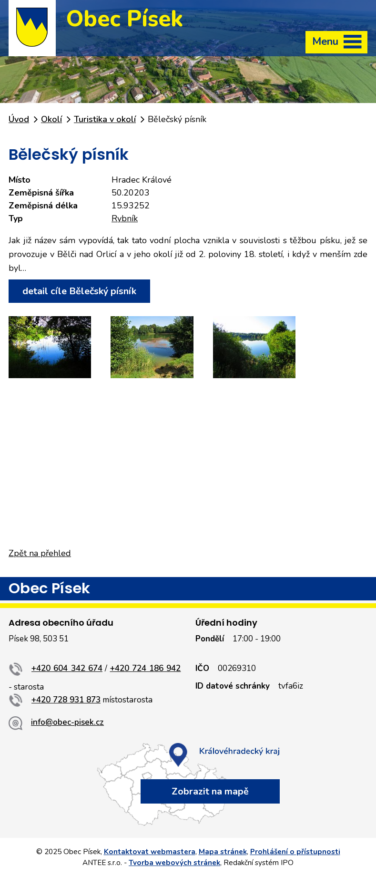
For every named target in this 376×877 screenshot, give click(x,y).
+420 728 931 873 (66, 699)
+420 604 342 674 (66, 668)
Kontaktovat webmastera (149, 851)
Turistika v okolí (105, 119)
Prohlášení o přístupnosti (295, 851)
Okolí (51, 119)
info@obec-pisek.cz (67, 722)
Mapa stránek (223, 851)
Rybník (125, 218)
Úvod (19, 119)
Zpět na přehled (40, 553)
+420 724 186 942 (145, 668)
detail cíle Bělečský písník (79, 291)
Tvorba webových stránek (174, 862)
